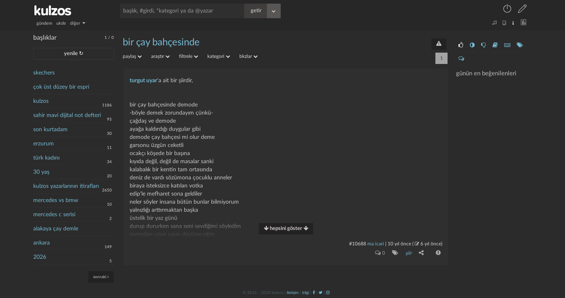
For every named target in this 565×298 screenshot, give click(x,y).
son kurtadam (50, 129)
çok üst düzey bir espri (61, 87)
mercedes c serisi (54, 214)
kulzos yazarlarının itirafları (66, 186)
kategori (218, 56)
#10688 (357, 243)
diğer (77, 23)
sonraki (101, 277)
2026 (39, 257)
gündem (44, 23)
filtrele (188, 56)
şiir (408, 253)
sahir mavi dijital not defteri (67, 115)
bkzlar (248, 56)
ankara (41, 243)
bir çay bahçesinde (161, 42)
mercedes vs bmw (55, 200)
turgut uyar (143, 80)
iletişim (292, 293)
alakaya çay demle (55, 229)
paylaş (132, 56)
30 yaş (41, 172)
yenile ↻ (73, 53)
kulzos (41, 101)
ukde (61, 23)
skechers (44, 73)
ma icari (375, 243)
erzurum (43, 144)
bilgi (305, 293)
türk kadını (46, 158)
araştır (160, 56)
